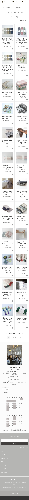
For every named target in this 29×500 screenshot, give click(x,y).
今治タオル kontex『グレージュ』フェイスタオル (21, 167)
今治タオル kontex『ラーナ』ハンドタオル (21, 193)
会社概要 (24, 482)
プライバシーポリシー (21, 487)
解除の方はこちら (24, 447)
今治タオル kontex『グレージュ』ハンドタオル (7, 167)
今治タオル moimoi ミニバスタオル (21, 117)
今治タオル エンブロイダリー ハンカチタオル (7, 269)
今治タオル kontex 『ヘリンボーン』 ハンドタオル (22, 269)
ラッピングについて (7, 482)
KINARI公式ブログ (17, 482)
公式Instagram (5, 392)
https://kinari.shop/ (22, 382)
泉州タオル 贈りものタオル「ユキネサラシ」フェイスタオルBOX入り (7, 41)
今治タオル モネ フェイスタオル (7, 93)
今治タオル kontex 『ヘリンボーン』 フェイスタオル (7, 294)
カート (24, 2)
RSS (17, 484)
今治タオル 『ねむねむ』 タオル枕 (22, 318)
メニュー (5, 2)
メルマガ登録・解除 (11, 484)
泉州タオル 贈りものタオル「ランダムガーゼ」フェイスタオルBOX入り (7, 68)
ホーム (2, 7)
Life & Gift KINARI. (14, 493)
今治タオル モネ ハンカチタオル (21, 66)
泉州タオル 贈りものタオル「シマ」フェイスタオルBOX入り (21, 41)
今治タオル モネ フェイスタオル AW (21, 217)
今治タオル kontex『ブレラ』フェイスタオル (21, 142)
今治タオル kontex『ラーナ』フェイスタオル (7, 218)
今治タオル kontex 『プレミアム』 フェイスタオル (7, 193)
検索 (14, 2)
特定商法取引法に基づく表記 (9, 487)
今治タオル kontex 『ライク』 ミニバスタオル (22, 294)
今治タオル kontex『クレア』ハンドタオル (7, 243)
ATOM (21, 484)
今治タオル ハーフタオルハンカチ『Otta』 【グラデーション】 (7, 320)
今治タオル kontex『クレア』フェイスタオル (21, 243)
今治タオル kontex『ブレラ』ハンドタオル (7, 142)
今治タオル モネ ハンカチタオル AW (7, 117)
